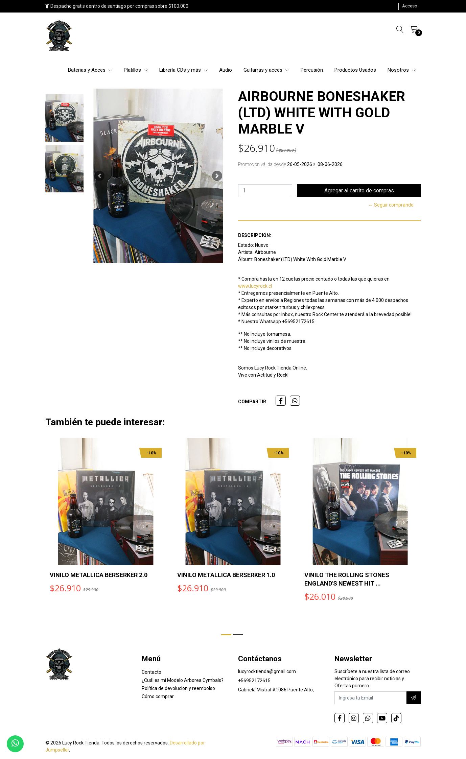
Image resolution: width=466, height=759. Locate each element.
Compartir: (252, 401)
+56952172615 (254, 680)
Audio (225, 70)
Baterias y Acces (90, 70)
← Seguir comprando (391, 205)
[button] (99, 176)
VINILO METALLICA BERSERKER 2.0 (98, 574)
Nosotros (402, 70)
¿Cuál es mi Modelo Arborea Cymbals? (183, 680)
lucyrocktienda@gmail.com (267, 671)
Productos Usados (355, 70)
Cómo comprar (158, 696)
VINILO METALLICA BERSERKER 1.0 (226, 574)
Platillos (136, 70)
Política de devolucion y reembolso (178, 688)
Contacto (151, 672)
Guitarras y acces (266, 70)
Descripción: (254, 235)
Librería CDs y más (183, 70)
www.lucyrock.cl (255, 286)
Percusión (312, 70)
